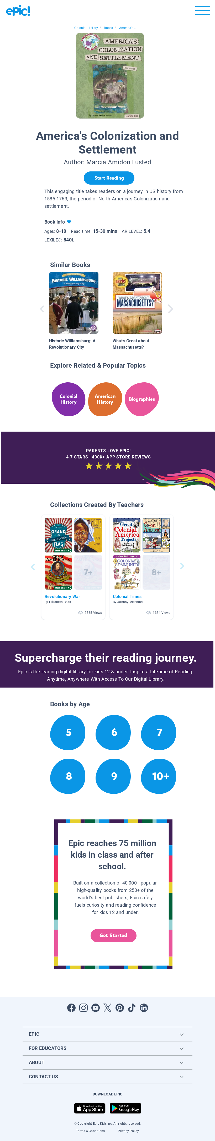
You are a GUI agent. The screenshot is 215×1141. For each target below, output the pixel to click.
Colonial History (86, 28)
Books (108, 28)
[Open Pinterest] (120, 1008)
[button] (73, 567)
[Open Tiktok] (132, 1008)
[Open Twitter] (107, 1008)
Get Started (113, 935)
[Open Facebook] (71, 1008)
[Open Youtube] (95, 1008)
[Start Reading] (109, 178)
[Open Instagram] (83, 1008)
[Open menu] (203, 12)
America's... (127, 28)
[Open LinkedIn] (144, 1008)
